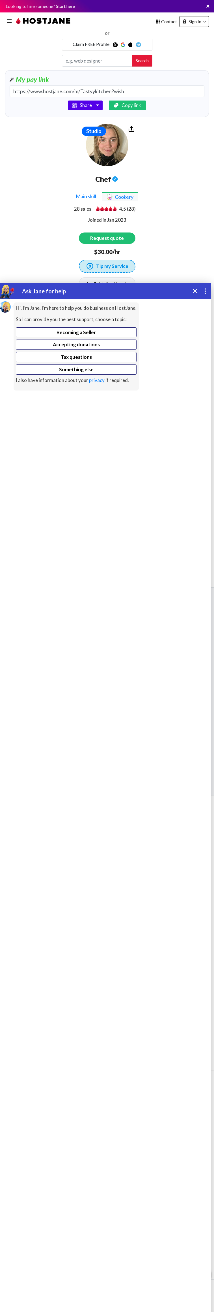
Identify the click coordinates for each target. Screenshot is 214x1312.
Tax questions (76, 357)
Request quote (107, 238)
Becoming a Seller (76, 332)
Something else (76, 369)
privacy (97, 380)
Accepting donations (76, 344)
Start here (65, 6)
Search (142, 60)
